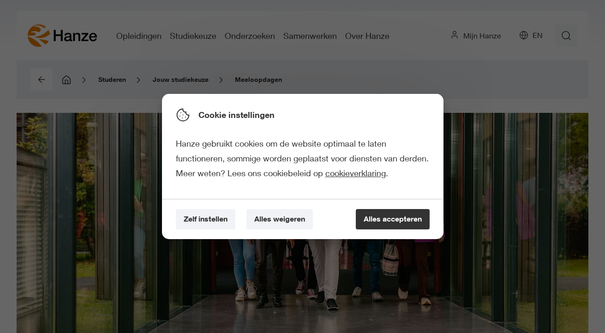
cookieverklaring (355, 173)
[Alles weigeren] (279, 219)
